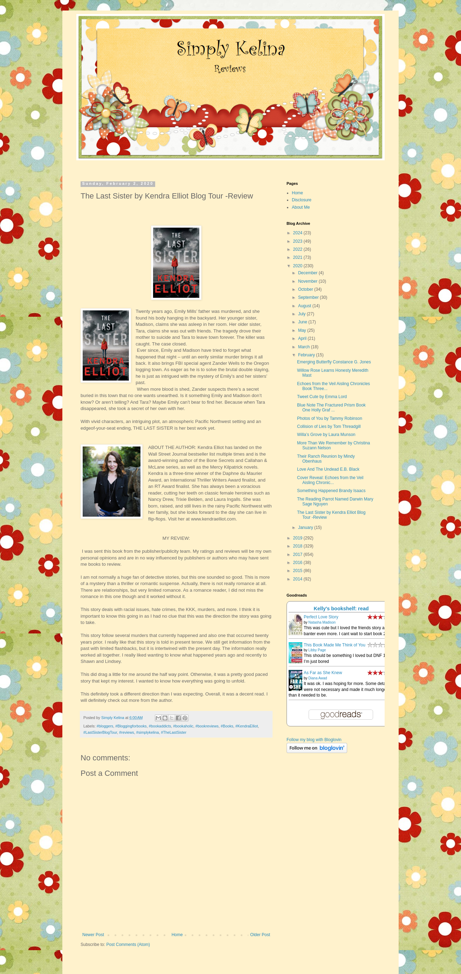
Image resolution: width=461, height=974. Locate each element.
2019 (298, 538)
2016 (298, 562)
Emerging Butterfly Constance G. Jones (334, 362)
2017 (298, 554)
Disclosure (301, 199)
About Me (301, 207)
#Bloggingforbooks (130, 726)
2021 (298, 257)
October (306, 289)
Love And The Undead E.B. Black (328, 469)
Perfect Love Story (321, 616)
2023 (298, 241)
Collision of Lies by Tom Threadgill (329, 426)
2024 (298, 232)
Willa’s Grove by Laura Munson (326, 434)
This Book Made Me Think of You (334, 645)
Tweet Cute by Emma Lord (322, 396)
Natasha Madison (322, 622)
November (308, 281)
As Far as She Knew (323, 672)
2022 (298, 249)
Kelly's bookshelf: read (341, 608)
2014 (298, 579)
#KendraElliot (246, 726)
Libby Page (317, 650)
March (304, 346)
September (309, 297)
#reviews (126, 732)
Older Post (260, 934)
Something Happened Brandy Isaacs (331, 490)
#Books (227, 726)
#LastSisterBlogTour (100, 732)
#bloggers (105, 726)
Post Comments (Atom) (128, 944)
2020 (298, 265)
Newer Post (93, 934)
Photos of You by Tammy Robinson (329, 418)
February (307, 354)
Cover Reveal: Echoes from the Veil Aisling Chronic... (330, 480)
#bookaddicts (160, 726)
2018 (298, 546)
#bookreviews (207, 726)
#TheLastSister (173, 732)
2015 (298, 570)
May (302, 330)
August (305, 305)
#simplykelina (147, 732)
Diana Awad (317, 678)
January (306, 527)
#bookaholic (183, 726)
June (303, 322)
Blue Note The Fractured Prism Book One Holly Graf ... (331, 407)
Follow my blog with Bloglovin (314, 739)
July (302, 313)
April (303, 338)
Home (177, 934)
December (308, 272)
